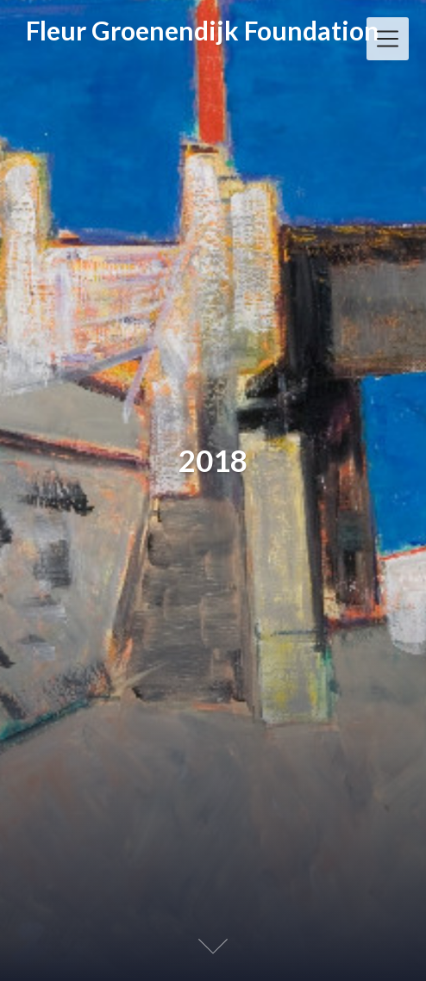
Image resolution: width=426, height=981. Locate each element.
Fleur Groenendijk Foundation (202, 31)
